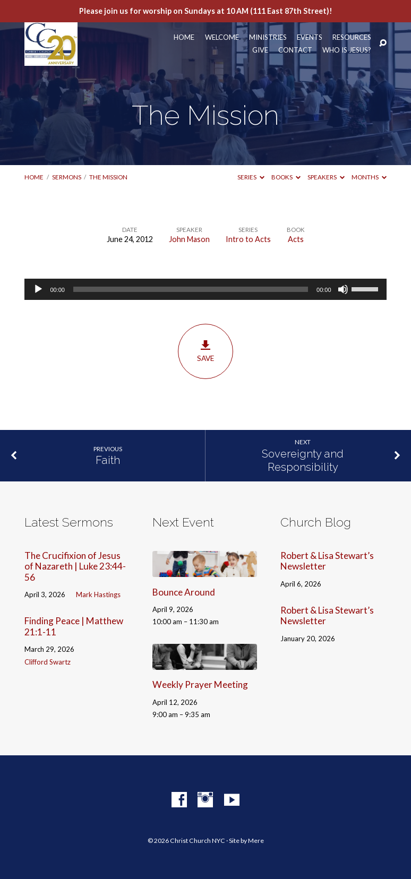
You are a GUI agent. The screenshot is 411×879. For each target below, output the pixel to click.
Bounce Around (183, 592)
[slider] (190, 289)
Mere (256, 840)
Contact (295, 50)
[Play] (38, 289)
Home (184, 37)
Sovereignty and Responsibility (303, 460)
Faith (108, 460)
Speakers (326, 177)
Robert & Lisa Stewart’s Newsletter (327, 561)
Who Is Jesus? (346, 50)
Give (260, 50)
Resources (351, 37)
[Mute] (343, 289)
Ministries (268, 37)
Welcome (222, 37)
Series (250, 177)
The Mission (108, 177)
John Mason (189, 239)
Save (205, 351)
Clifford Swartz (47, 662)
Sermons (66, 177)
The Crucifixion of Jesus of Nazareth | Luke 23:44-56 (75, 566)
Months (369, 177)
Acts (296, 239)
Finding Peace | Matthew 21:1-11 (73, 626)
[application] (205, 289)
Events (309, 37)
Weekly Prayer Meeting (200, 684)
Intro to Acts (248, 239)
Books (286, 177)
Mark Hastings (98, 594)
